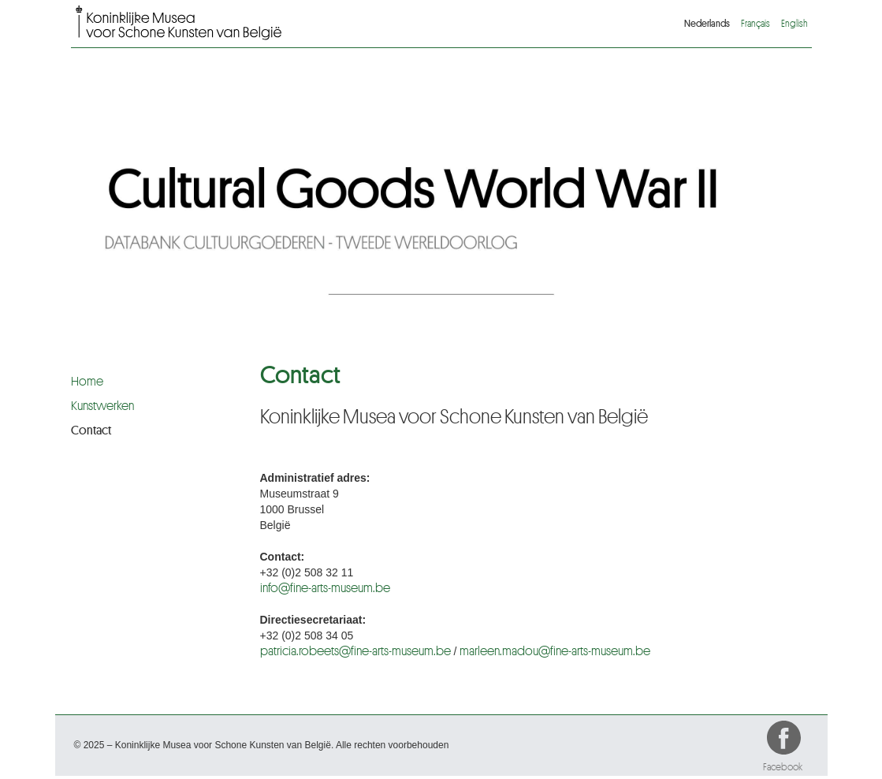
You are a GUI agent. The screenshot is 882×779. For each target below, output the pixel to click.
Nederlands (707, 23)
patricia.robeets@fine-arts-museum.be (355, 651)
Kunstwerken (102, 406)
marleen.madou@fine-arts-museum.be (555, 651)
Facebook (785, 740)
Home (87, 381)
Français (755, 23)
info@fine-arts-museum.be (325, 588)
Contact (91, 430)
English (794, 23)
